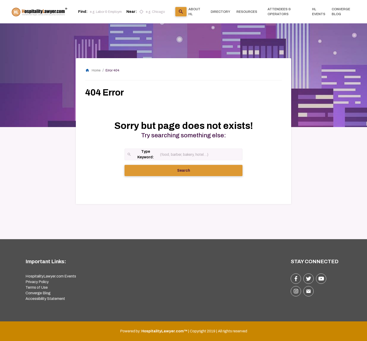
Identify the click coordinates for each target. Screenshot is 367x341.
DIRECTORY (220, 12)
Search (190, 170)
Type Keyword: (140, 154)
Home (93, 70)
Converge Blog (38, 293)
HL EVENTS (318, 11)
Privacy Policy (37, 282)
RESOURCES (246, 12)
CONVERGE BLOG (341, 11)
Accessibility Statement (45, 299)
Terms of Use (37, 287)
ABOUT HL (194, 11)
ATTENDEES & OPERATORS (279, 11)
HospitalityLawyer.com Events (51, 276)
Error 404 (112, 70)
